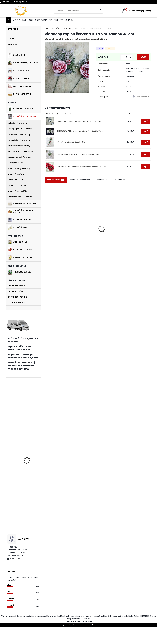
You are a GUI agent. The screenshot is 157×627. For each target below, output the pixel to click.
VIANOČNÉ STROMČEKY (20, 108)
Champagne (12, 598)
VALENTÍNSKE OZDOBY (20, 249)
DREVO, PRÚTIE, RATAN (20, 94)
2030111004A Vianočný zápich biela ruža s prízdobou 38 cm (79, 123)
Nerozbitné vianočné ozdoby (20, 197)
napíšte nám (16, 559)
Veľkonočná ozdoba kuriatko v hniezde (55, 239)
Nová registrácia (20, 2)
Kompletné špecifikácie (80, 181)
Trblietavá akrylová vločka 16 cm (28, 420)
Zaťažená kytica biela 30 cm (29, 521)
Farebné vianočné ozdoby (19, 140)
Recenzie (102, 181)
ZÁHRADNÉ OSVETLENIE (17, 297)
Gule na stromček (15, 180)
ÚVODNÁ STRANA (20, 20)
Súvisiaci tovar (55, 181)
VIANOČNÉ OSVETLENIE (20, 219)
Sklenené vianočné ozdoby (19, 157)
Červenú (10, 605)
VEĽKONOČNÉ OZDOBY (20, 257)
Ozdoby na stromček (17, 185)
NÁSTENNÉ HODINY (18, 70)
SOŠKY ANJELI (16, 55)
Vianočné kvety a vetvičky (19, 168)
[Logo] (21, 10)
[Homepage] (8, 20)
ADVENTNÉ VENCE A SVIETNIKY (23, 203)
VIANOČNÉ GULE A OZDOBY (22, 116)
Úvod (46, 28)
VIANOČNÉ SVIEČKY (19, 227)
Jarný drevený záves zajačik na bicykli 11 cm (82, 243)
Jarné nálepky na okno (136, 243)
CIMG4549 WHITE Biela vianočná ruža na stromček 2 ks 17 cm (80, 133)
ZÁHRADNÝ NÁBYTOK (16, 285)
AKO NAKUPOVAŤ (56, 20)
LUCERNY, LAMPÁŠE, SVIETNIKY (23, 63)
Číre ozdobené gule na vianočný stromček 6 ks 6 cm (29, 472)
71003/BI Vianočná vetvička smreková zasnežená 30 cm (78, 156)
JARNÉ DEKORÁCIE (18, 242)
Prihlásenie (6, 2)
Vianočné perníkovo (16, 174)
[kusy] (125, 58)
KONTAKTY (69, 20)
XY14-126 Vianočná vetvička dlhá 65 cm (71, 144)
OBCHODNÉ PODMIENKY (38, 20)
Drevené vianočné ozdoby (19, 146)
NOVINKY (11, 38)
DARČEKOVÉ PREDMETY (20, 78)
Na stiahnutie (119, 181)
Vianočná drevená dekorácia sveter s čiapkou (111, 247)
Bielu (9, 585)
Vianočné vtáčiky (15, 163)
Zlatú (9, 592)
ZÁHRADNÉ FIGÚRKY (16, 291)
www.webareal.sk (87, 625)
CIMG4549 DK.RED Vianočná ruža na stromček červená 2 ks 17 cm (81, 168)
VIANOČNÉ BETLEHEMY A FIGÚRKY (20, 211)
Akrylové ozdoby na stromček (20, 151)
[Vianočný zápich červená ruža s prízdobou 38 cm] (67, 67)
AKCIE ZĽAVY (13, 44)
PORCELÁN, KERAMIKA (19, 86)
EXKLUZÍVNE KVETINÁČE (17, 302)
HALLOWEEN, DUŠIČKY (19, 272)
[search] (100, 10)
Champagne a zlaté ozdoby (20, 129)
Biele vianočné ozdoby (17, 123)
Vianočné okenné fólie (17, 191)
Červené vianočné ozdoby (19, 134)
